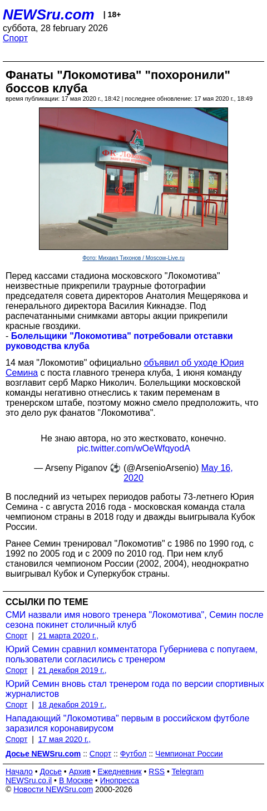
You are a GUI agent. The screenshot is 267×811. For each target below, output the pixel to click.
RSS (157, 771)
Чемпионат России (189, 753)
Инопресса (120, 780)
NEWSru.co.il (29, 780)
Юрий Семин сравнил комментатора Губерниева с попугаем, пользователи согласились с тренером (132, 654)
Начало (19, 771)
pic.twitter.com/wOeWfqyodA (133, 448)
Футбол (133, 753)
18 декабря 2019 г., (72, 704)
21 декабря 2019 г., (72, 670)
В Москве (76, 780)
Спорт (15, 38)
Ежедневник (120, 771)
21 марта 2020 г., (68, 635)
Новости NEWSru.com (53, 789)
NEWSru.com (49, 14)
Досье (50, 771)
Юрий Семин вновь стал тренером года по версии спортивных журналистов (135, 689)
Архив (80, 771)
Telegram (188, 771)
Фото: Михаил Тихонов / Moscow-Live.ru (133, 258)
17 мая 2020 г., (64, 739)
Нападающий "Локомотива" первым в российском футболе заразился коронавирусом (127, 723)
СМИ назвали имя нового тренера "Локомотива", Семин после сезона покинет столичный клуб (135, 620)
